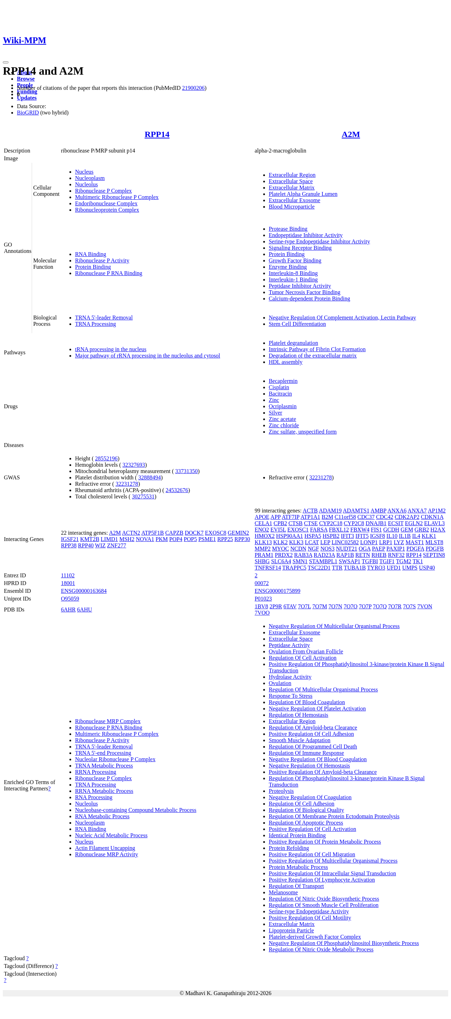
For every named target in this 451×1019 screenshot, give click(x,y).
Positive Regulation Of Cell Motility (310, 918)
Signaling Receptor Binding (300, 248)
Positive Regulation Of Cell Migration (312, 854)
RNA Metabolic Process (102, 816)
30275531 (143, 496)
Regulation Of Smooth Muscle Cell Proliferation (324, 905)
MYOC (280, 549)
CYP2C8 (354, 523)
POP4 (175, 539)
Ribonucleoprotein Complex (107, 210)
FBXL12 (339, 530)
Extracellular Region (292, 175)
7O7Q (380, 606)
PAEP (378, 549)
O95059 (70, 599)
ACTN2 (131, 533)
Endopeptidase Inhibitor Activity (306, 235)
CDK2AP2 (407, 517)
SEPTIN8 (434, 555)
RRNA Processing (95, 772)
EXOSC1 (297, 530)
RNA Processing (93, 797)
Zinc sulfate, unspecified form (303, 432)
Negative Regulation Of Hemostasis (309, 766)
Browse (26, 79)
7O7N (335, 606)
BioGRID (28, 113)
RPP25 (225, 539)
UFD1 (394, 568)
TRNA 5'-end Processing (103, 753)
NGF (313, 549)
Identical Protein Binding (297, 835)
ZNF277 (116, 545)
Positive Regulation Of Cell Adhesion (311, 734)
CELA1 (263, 523)
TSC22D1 (319, 568)
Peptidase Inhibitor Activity (300, 286)
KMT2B (89, 539)
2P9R (276, 606)
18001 (68, 583)
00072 (262, 583)
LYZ (399, 542)
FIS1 (376, 530)
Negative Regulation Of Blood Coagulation (318, 759)
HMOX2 (265, 536)
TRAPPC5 (294, 568)
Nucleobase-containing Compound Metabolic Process (135, 810)
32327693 (134, 465)
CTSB (296, 523)
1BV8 (261, 606)
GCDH (391, 530)
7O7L (304, 606)
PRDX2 (284, 555)
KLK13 (263, 542)
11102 (68, 575)
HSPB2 (330, 536)
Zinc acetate (282, 419)
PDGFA (415, 549)
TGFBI (370, 561)
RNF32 (396, 555)
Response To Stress (291, 696)
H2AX (437, 530)
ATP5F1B (152, 533)
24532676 (177, 490)
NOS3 (327, 549)
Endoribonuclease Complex (106, 203)
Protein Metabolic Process (298, 867)
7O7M (319, 606)
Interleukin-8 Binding (293, 273)
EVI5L (278, 530)
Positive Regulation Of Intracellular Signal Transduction (332, 873)
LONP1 (369, 542)
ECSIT (395, 523)
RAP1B (345, 555)
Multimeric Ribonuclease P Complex (117, 197)
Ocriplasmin (283, 406)
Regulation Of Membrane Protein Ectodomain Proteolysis (334, 816)
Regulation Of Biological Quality (306, 810)
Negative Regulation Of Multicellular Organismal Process (334, 626)
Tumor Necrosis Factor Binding (304, 292)
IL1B (405, 536)
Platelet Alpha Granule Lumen (303, 194)
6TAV (290, 606)
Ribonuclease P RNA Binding (108, 273)
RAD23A (324, 555)
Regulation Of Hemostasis (298, 715)
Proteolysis (281, 791)
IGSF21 (70, 539)
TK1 (418, 561)
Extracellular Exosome (294, 200)
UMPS (410, 568)
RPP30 (242, 539)
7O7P (365, 606)
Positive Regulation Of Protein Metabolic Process (325, 842)
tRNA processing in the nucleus (111, 349)
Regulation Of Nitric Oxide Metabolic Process (321, 949)
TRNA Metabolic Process (104, 766)
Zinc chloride (284, 425)
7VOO (262, 613)
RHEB (379, 555)
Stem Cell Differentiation (297, 324)
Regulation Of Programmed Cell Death (313, 747)
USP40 (427, 568)
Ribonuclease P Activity (102, 260)
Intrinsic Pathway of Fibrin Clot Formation (317, 349)
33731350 (186, 471)
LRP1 (385, 542)
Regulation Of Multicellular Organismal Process (323, 689)
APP (276, 517)
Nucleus (84, 172)
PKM (162, 539)
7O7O (350, 606)
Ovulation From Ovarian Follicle (306, 651)
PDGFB (435, 549)
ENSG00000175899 (278, 591)
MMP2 (263, 549)
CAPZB (174, 533)
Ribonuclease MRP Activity (106, 854)
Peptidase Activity (289, 645)
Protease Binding (288, 229)
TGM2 (404, 561)
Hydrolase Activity (290, 677)
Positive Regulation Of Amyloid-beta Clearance (323, 772)
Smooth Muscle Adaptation (299, 740)
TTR (337, 568)
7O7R (394, 606)
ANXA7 (417, 511)
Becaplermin (283, 381)
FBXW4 (359, 530)
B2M (327, 517)
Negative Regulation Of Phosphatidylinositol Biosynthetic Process (344, 943)
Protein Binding (93, 267)
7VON (424, 606)
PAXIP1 (396, 549)
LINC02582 (345, 542)
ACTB (310, 511)
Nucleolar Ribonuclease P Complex (115, 759)
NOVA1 (145, 539)
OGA (365, 549)
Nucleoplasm (90, 178)
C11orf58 (345, 517)
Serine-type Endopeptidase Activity (309, 911)
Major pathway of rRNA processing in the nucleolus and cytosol (147, 356)
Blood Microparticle (292, 207)
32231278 (127, 484)
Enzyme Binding (288, 267)
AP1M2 (437, 511)
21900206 (193, 88)
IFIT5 (362, 536)
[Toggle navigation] (5, 62)
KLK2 (280, 542)
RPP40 (85, 545)
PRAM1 (264, 555)
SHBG (262, 561)
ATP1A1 (310, 517)
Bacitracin (280, 394)
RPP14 (156, 134)
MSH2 (127, 539)
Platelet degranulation (293, 343)
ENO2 (262, 530)
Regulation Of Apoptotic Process (306, 823)
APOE (262, 517)
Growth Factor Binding (295, 260)
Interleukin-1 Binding (293, 279)
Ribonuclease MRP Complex (108, 721)
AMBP (379, 511)
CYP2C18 (330, 523)
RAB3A (303, 555)
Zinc (274, 400)
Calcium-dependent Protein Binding (309, 299)
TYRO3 (376, 568)
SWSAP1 (349, 561)
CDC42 (384, 517)
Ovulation (280, 683)
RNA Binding (90, 254)
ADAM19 (330, 511)
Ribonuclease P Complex (103, 191)
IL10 (392, 536)
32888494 (149, 477)
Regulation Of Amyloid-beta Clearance (313, 728)
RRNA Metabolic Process (104, 791)
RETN (363, 555)
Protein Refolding (289, 848)
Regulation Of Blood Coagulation (307, 702)
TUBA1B (355, 568)
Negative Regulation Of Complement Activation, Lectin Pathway (342, 318)
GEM (407, 530)
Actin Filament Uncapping (105, 848)
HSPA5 (312, 536)
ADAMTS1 (356, 511)
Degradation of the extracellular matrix (313, 356)
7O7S (409, 606)
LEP (325, 542)
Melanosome (283, 892)
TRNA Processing (95, 324)
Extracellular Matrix (292, 188)
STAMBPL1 (323, 561)
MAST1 (415, 542)
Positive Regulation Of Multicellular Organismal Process (333, 861)
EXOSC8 (215, 533)
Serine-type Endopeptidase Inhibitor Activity (319, 241)
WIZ (100, 545)
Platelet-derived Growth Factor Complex (315, 937)
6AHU (84, 610)
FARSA (319, 530)
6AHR (68, 610)
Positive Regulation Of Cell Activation (312, 829)
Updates (27, 98)
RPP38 (68, 545)
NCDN (298, 549)
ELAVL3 (434, 523)
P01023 (263, 599)
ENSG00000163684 (84, 591)
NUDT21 (346, 549)
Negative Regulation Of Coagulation (310, 797)
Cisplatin (279, 387)
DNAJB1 (376, 523)
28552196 (106, 458)
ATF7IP (290, 517)
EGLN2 (414, 523)
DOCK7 (194, 533)
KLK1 (429, 536)
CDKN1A (432, 517)
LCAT (312, 542)
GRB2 (422, 530)
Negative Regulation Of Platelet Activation (317, 709)
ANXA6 (396, 511)
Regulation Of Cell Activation (302, 658)
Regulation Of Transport (296, 886)
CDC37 (366, 517)
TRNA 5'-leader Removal (104, 318)
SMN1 (300, 561)
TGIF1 (387, 561)
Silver (275, 413)
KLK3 (296, 542)
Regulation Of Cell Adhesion (301, 804)
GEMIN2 (238, 533)
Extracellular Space (291, 181)
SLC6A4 (281, 561)
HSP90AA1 (289, 536)
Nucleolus (86, 184)
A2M (351, 134)
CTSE (311, 523)
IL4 (416, 536)
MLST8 (434, 542)
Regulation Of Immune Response (306, 753)
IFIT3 (347, 536)
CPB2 (280, 523)
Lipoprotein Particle (291, 930)
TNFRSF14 (268, 568)
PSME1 (207, 539)
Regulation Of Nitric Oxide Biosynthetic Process (324, 899)
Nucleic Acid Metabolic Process (111, 835)
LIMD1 (109, 539)
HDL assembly (286, 362)
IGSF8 (377, 536)
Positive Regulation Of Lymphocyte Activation (322, 880)
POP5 (190, 539)
